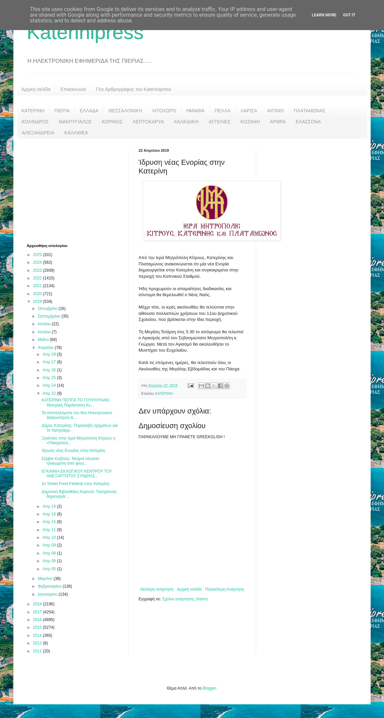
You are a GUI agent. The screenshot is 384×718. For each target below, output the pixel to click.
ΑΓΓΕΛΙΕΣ (219, 121)
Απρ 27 (49, 362)
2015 (38, 627)
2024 (38, 262)
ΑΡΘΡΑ (277, 121)
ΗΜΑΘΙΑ (195, 110)
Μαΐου (44, 339)
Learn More (324, 15)
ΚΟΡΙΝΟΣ (112, 121)
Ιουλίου (45, 324)
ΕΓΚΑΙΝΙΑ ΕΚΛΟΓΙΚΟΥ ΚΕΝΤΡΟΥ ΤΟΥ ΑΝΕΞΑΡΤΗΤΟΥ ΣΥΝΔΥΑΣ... (76, 473)
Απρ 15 (49, 521)
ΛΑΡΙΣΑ (248, 110)
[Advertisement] (77, 190)
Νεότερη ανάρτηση (156, 589)
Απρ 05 (49, 569)
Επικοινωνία (73, 89)
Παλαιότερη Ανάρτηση (224, 589)
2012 (38, 643)
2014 (38, 635)
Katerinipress (85, 32)
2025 (38, 254)
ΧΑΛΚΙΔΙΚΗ (186, 121)
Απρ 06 (49, 561)
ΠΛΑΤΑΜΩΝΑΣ (310, 110)
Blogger (209, 688)
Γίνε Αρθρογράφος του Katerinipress (133, 89)
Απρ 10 (49, 537)
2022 (38, 278)
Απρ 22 (49, 393)
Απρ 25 (49, 377)
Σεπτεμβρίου (49, 316)
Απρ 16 (49, 514)
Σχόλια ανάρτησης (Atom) (185, 599)
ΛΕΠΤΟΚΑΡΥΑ (148, 121)
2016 (38, 619)
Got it (349, 15)
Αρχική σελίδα (35, 89)
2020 (38, 293)
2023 (38, 270)
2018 (38, 604)
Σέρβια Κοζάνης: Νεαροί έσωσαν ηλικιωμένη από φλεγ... (70, 461)
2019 (38, 301)
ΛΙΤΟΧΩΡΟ (164, 110)
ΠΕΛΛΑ (223, 110)
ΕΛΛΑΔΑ (89, 110)
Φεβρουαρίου (50, 586)
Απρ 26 (49, 370)
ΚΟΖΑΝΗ (250, 121)
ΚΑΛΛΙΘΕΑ (76, 132)
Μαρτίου (46, 578)
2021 (38, 285)
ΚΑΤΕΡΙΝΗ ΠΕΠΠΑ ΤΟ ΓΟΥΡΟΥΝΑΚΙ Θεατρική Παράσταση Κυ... (75, 402)
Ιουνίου (45, 332)
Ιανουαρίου (48, 594)
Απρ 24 (49, 385)
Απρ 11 (49, 529)
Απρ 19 (49, 506)
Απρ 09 (49, 545)
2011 (38, 651)
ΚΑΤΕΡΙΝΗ (32, 110)
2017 (38, 612)
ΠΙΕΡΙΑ (62, 110)
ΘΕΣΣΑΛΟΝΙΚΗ (125, 110)
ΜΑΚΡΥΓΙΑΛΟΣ (75, 121)
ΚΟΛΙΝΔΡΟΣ (35, 121)
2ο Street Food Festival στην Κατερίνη (75, 483)
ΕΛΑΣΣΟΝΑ (308, 121)
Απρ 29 (49, 354)
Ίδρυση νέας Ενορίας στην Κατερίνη (73, 450)
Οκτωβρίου (48, 308)
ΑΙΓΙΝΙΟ (275, 110)
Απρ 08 (49, 553)
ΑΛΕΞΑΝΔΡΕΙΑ (38, 132)
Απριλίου (46, 347)
